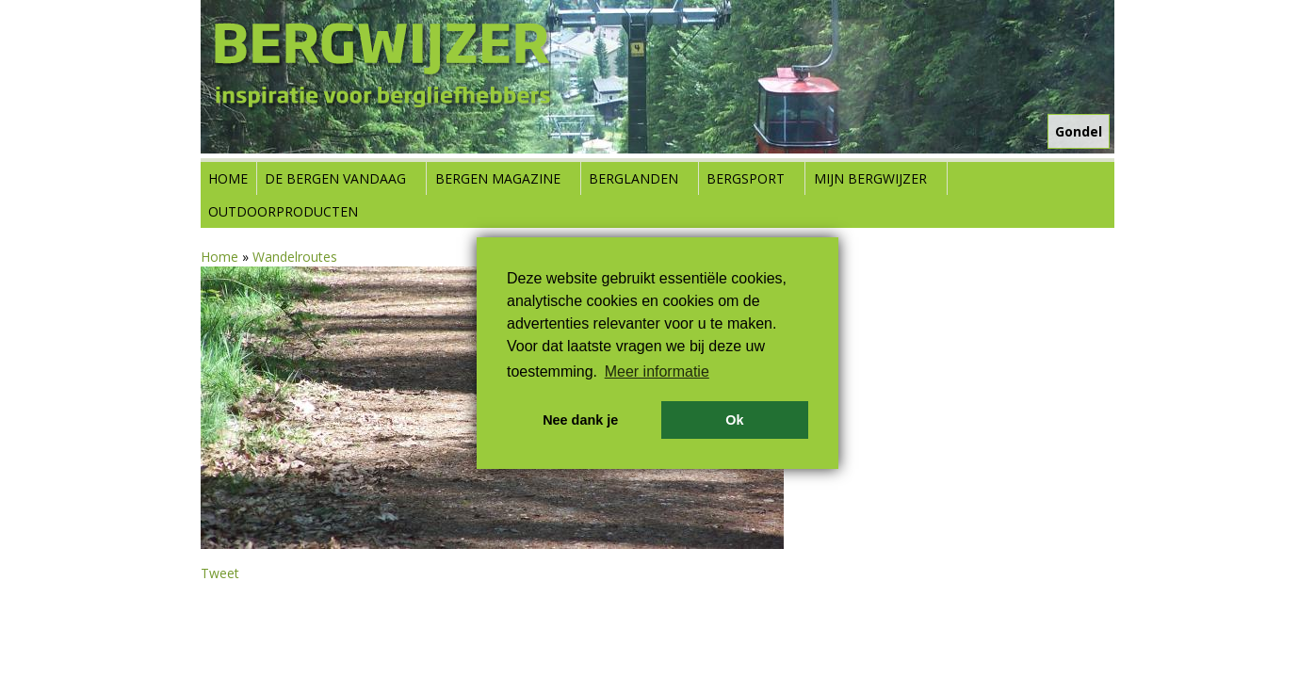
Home (228, 178)
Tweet (220, 573)
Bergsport (745, 178)
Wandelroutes (294, 257)
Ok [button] (734, 420)
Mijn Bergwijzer (870, 178)
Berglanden (633, 178)
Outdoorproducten (283, 211)
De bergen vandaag (335, 178)
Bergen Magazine (497, 178)
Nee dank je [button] (580, 420)
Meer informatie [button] (657, 371)
